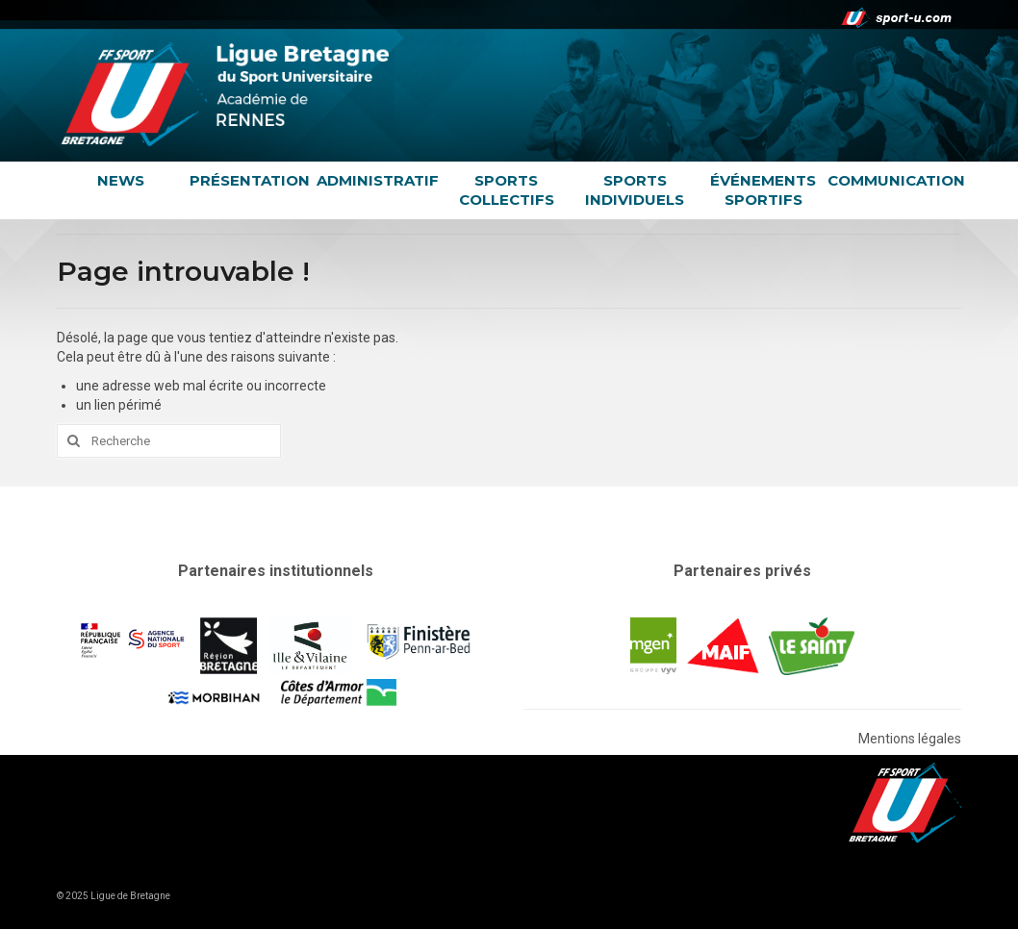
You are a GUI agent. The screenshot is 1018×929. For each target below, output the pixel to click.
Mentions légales (909, 738)
